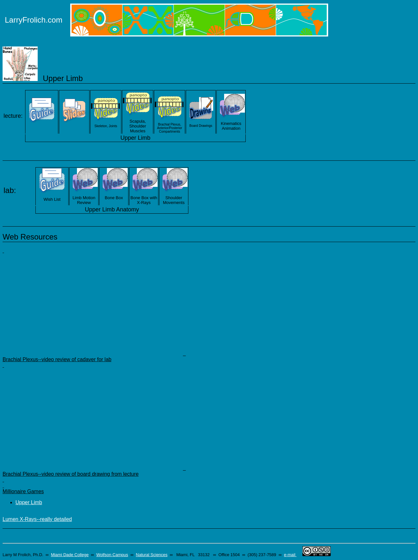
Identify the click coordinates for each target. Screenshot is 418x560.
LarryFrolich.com (33, 19)
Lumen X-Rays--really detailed (37, 519)
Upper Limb (28, 502)
